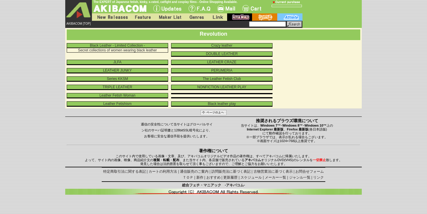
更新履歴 (230, 177)
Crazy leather (221, 45)
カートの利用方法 (163, 171)
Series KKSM (117, 79)
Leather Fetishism (117, 104)
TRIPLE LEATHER (117, 87)
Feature (142, 17)
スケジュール (251, 177)
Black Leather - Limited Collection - (117, 45)
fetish (239, 17)
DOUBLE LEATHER (222, 54)
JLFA (117, 62)
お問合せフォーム (309, 171)
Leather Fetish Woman (117, 95)
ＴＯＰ (188, 177)
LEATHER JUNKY (117, 70)
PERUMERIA (221, 70)
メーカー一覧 (275, 177)
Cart (252, 8)
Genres (196, 17)
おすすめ (213, 177)
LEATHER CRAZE (221, 62)
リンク (318, 177)
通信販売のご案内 (194, 171)
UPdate (167, 8)
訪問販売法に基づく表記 (231, 171)
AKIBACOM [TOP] (78, 23)
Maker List (170, 17)
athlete (289, 17)
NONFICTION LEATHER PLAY (221, 87)
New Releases (111, 17)
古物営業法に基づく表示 (273, 171)
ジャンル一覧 (299, 177)
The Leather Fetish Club (222, 79)
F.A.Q (199, 8)
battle (264, 17)
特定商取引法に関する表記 (124, 171)
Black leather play (222, 104)
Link (217, 17)
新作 (199, 177)
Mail (226, 8)
